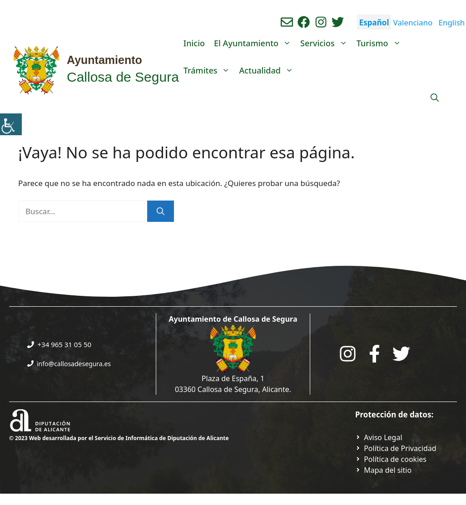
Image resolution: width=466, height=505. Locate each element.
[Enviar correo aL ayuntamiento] (286, 22)
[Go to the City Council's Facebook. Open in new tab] (374, 354)
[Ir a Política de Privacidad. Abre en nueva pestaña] (378, 437)
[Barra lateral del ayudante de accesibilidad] (11, 124)
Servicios (326, 43)
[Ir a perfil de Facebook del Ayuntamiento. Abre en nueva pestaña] (303, 22)
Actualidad (268, 70)
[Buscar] (160, 211)
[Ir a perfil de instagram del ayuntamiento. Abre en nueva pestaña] (320, 22)
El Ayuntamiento (255, 43)
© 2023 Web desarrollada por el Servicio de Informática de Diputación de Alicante (119, 438)
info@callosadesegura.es (74, 363)
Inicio (194, 43)
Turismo (381, 43)
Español (374, 22)
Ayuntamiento (104, 60)
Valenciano (413, 22)
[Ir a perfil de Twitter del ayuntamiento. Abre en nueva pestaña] (337, 22)
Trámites (209, 70)
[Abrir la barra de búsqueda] (434, 97)
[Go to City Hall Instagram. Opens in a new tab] (348, 354)
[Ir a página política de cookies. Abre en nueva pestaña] (390, 459)
